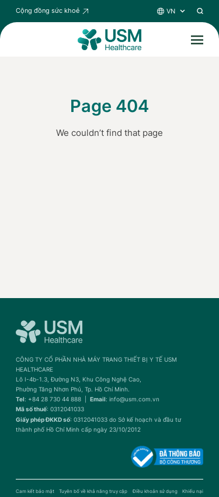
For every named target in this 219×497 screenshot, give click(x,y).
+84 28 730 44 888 (54, 399)
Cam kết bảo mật (35, 491)
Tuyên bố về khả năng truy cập (93, 491)
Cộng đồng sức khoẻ (47, 10)
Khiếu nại (192, 491)
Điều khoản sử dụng (155, 491)
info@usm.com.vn (134, 399)
